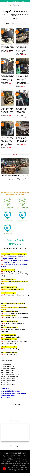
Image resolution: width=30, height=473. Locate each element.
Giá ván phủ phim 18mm (8, 384)
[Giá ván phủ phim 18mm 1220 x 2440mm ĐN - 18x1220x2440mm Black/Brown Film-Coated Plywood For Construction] (22, 98)
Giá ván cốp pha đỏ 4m (7, 366)
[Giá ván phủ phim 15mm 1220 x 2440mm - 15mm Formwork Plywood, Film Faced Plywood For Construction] (7, 66)
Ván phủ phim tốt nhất (7, 370)
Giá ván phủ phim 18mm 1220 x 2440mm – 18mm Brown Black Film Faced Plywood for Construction (7, 111)
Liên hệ (25, 459)
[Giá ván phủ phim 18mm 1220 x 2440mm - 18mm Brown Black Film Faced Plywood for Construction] (7, 98)
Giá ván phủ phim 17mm (8, 382)
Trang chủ (5, 14)
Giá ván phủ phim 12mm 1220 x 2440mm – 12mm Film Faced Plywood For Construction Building (7, 48)
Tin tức (12, 459)
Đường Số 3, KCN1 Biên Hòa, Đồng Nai (14, 317)
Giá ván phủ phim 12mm (8, 378)
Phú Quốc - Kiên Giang (12, 349)
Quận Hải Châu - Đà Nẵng (13, 337)
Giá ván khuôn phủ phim (8, 368)
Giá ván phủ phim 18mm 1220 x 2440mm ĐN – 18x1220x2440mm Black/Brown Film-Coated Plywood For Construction (22, 112)
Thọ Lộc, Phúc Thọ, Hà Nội (11, 272)
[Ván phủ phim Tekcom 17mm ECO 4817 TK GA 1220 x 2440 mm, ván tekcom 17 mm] (22, 128)
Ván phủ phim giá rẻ (7, 372)
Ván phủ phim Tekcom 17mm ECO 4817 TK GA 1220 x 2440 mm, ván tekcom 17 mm (22, 141)
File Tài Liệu (19, 459)
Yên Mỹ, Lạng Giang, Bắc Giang (15, 289)
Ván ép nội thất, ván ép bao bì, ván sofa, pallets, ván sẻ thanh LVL (15, 457)
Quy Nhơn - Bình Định (12, 354)
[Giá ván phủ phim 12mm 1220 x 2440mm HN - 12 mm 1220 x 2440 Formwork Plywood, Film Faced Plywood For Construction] (22, 35)
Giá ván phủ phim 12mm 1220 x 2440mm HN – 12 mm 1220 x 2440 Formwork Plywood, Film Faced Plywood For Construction (22, 49)
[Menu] (2, 5)
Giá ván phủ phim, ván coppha (18, 455)
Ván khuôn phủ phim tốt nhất (9, 376)
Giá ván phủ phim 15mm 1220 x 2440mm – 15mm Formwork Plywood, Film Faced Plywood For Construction (7, 79)
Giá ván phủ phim (6, 364)
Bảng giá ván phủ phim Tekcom (10, 374)
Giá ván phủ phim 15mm (8, 380)
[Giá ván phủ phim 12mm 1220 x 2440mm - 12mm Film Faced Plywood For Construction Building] (7, 35)
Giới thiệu (6, 459)
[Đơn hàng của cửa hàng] (15, 23)
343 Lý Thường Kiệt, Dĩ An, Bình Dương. (15, 313)
